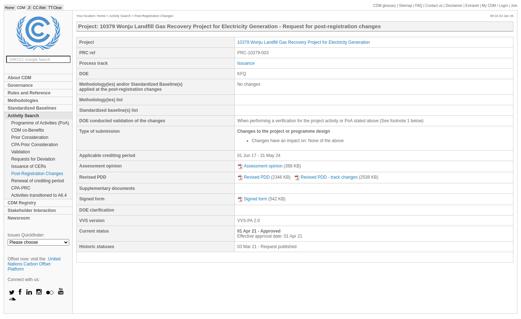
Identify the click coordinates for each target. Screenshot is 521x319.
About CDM (19, 77)
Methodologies (23, 100)
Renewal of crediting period (37, 180)
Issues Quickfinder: (26, 235)
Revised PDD (253, 177)
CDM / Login (495, 6)
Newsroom (19, 218)
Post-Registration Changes (37, 173)
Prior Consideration (29, 137)
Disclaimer (454, 6)
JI (28, 8)
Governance (20, 85)
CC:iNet (39, 8)
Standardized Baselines (32, 108)
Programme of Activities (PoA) (40, 123)
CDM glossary (384, 6)
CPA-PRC (20, 188)
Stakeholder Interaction (32, 210)
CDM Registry (22, 202)
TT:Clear (55, 8)
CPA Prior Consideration (34, 144)
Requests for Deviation (33, 159)
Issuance (246, 63)
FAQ (418, 6)
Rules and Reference (29, 92)
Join (514, 6)
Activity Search (23, 115)
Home (9, 8)
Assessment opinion (260, 166)
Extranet (472, 6)
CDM (21, 8)
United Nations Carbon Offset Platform (34, 264)
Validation (20, 151)
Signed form (252, 198)
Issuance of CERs (28, 166)
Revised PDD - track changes (325, 177)
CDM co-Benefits (27, 130)
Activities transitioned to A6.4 (39, 195)
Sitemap (405, 6)
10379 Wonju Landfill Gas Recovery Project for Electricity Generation (303, 42)
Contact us (434, 6)
